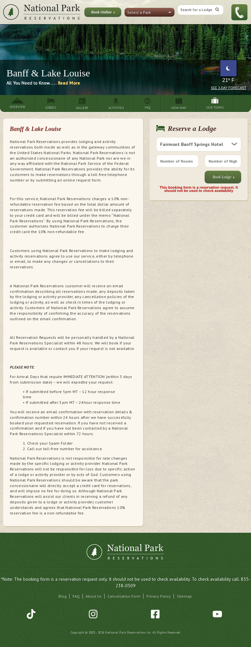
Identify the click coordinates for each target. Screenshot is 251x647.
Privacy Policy (158, 596)
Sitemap (184, 596)
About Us (94, 596)
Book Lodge (223, 178)
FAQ (76, 596)
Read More (69, 83)
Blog (63, 596)
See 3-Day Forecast (228, 88)
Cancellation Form (124, 596)
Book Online (103, 13)
